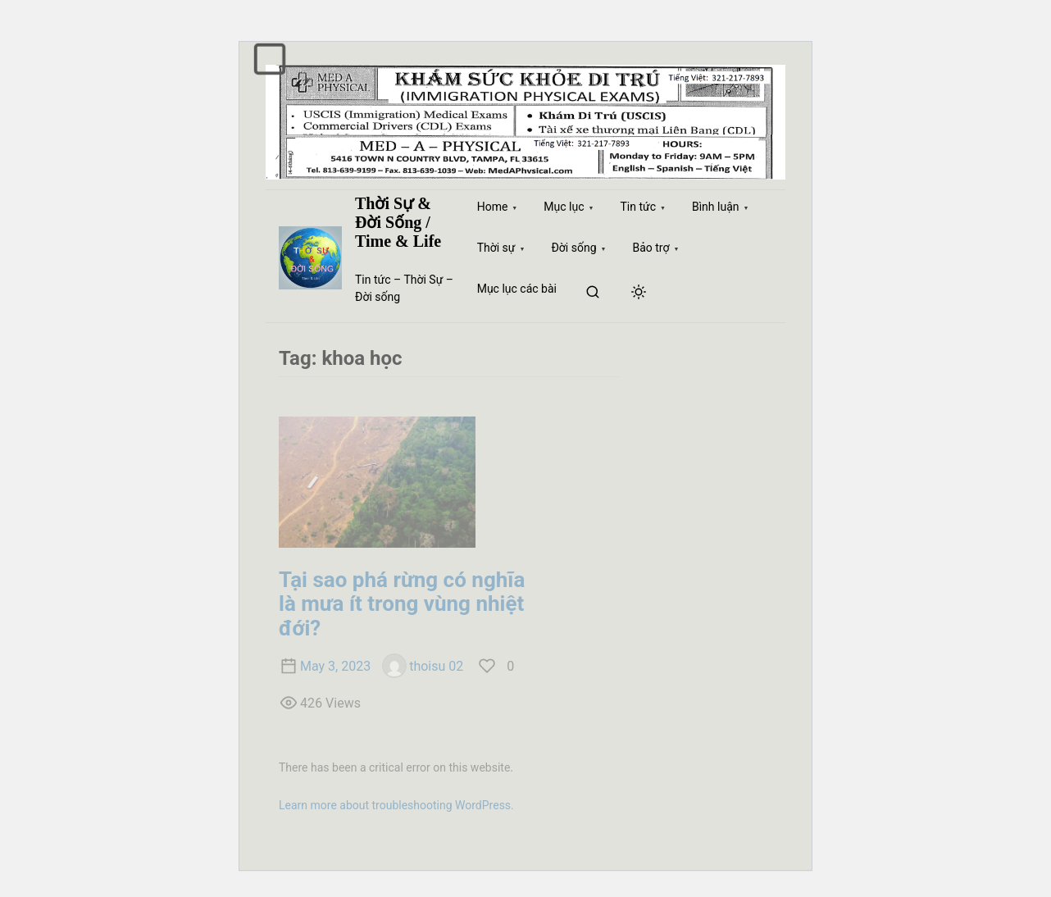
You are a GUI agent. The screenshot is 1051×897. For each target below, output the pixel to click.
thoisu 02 (422, 666)
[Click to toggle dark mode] (639, 293)
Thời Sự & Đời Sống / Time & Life (398, 222)
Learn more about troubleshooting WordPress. (396, 805)
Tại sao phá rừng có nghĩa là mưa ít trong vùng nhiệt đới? (402, 604)
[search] (593, 293)
